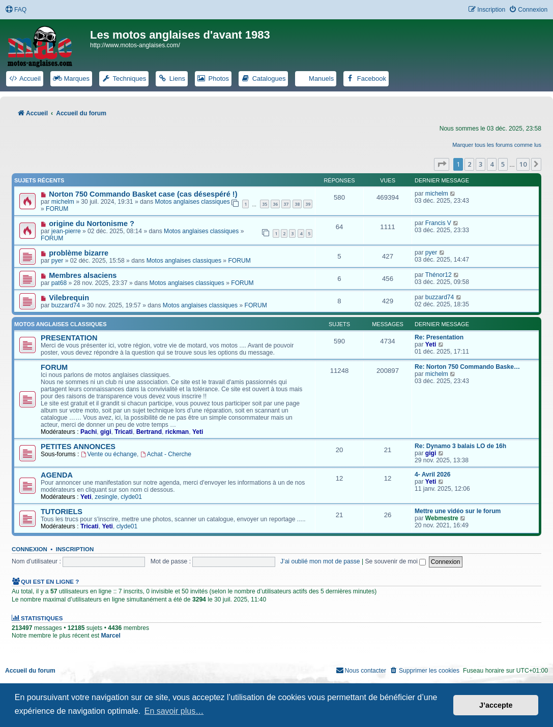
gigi (105, 431)
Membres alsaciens (83, 275)
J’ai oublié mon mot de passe (320, 561)
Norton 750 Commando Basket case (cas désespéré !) (143, 194)
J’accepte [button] (496, 705)
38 (297, 204)
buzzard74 (65, 305)
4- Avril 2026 (432, 474)
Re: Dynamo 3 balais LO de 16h (460, 446)
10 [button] (523, 164)
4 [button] (491, 164)
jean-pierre (66, 231)
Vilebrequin (69, 298)
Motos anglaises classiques (192, 201)
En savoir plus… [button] (174, 711)
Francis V (438, 223)
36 (275, 204)
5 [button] (503, 164)
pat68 (59, 283)
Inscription (75, 549)
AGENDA (57, 475)
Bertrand (149, 431)
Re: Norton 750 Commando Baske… (467, 366)
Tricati (123, 431)
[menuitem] (15, 10)
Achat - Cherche (165, 454)
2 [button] (469, 164)
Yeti (430, 344)
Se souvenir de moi (395, 561)
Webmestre (441, 518)
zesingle (106, 496)
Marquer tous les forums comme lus (496, 145)
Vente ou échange (109, 454)
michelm (62, 201)
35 (264, 204)
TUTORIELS (61, 512)
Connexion (29, 549)
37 (285, 204)
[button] (441, 164)
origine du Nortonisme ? (91, 223)
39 (307, 204)
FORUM (57, 208)
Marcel (110, 635)
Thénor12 (438, 274)
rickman (177, 431)
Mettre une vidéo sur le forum (458, 511)
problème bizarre (78, 253)
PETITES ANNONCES (78, 446)
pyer (57, 260)
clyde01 (131, 496)
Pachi (88, 431)
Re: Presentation (439, 337)
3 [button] (480, 164)
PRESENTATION (69, 338)
